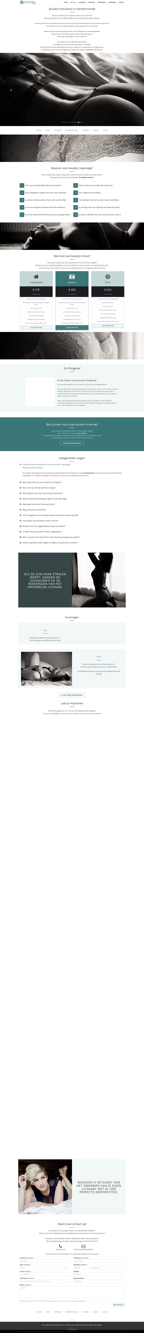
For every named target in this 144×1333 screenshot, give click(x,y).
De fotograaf (58, 130)
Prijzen (48, 130)
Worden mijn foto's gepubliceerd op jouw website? (44, 526)
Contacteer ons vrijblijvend (69, 268)
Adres (25, 1264)
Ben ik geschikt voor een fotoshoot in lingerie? (42, 482)
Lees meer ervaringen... (72, 695)
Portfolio (91, 2)
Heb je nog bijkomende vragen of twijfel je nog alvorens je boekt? (50, 542)
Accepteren (72, 1329)
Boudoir (73, 2)
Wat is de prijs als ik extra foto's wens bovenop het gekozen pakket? (51, 537)
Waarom (39, 130)
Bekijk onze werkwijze (72, 443)
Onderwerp (27, 1278)
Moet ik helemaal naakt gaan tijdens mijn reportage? (45, 498)
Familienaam (81, 1258)
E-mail (25, 1271)
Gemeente (80, 1264)
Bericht (25, 1285)
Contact (121, 2)
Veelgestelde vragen (72, 130)
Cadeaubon (112, 2)
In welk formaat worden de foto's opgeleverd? (42, 531)
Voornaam (26, 1258)
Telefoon (76, 1271)
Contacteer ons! (36, 327)
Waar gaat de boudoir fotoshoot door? (39, 504)
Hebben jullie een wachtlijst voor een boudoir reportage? (47, 464)
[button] (11, 89)
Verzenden (118, 1304)
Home (66, 2)
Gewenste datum (78, 1278)
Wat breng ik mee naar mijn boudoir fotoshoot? (43, 493)
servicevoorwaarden (64, 1300)
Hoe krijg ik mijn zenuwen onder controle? (40, 520)
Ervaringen (102, 2)
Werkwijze (82, 2)
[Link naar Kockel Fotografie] (27, 2)
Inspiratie (96, 130)
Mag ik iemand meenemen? (34, 509)
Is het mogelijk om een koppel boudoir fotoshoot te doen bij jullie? (51, 515)
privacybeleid (52, 1300)
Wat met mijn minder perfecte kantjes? (39, 487)
